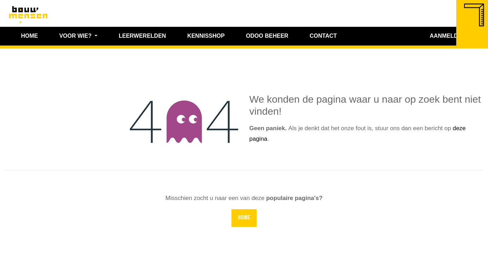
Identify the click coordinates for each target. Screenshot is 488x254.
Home (244, 218)
